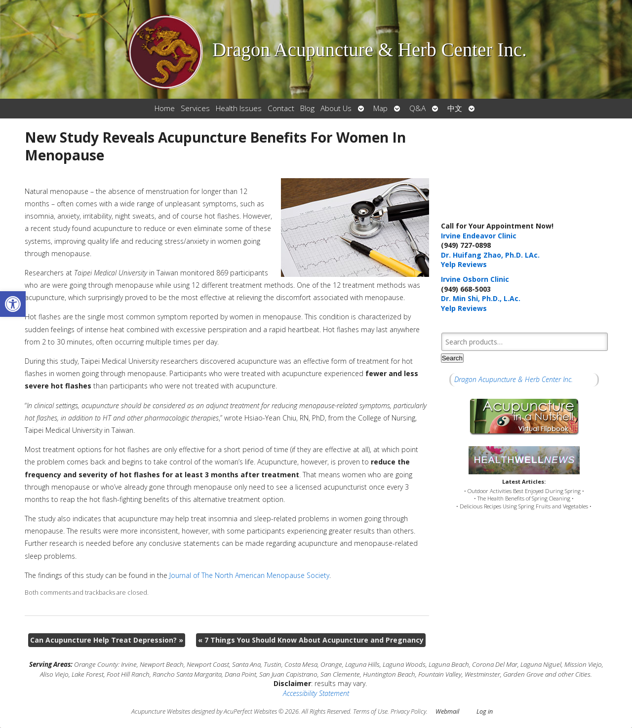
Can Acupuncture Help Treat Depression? (106, 640)
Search (452, 358)
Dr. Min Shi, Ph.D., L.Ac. (480, 298)
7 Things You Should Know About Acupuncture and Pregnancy (311, 640)
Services (195, 108)
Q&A (417, 108)
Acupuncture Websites (160, 711)
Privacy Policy (408, 711)
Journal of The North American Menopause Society (249, 575)
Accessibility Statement (316, 693)
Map (380, 108)
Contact (281, 108)
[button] (13, 304)
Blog (307, 108)
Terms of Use (370, 711)
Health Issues (239, 108)
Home (165, 108)
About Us (336, 108)
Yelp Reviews (464, 264)
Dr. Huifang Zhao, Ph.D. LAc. (490, 255)
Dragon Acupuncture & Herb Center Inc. (513, 379)
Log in (484, 711)
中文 (454, 108)
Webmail (447, 711)
